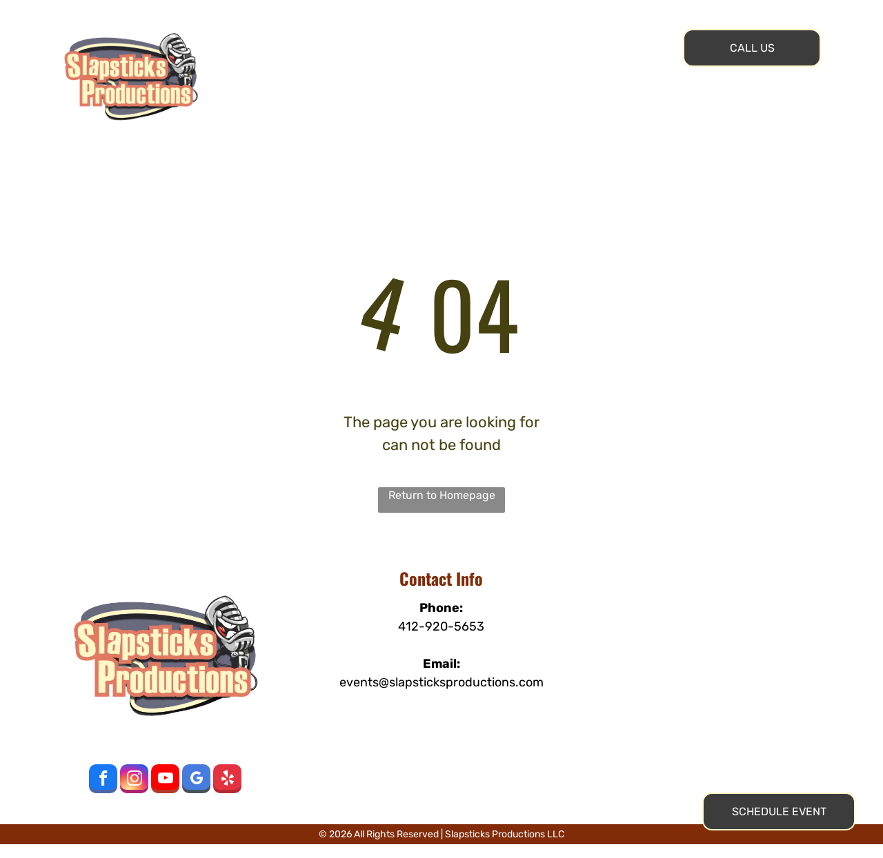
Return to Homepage (441, 495)
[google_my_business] (196, 780)
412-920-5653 (441, 626)
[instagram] (134, 780)
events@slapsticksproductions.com (441, 682)
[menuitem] (302, 33)
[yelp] (227, 780)
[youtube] (165, 780)
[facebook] (103, 780)
